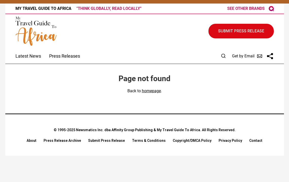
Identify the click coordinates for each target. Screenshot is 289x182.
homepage (151, 90)
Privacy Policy (230, 141)
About (31, 141)
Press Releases (64, 56)
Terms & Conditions (149, 141)
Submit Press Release (106, 141)
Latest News (28, 56)
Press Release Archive (62, 141)
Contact (255, 141)
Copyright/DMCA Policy (192, 141)
